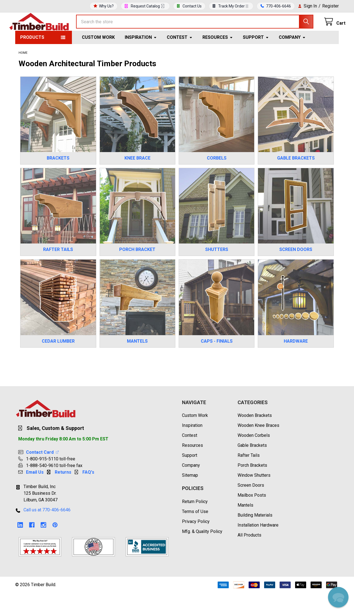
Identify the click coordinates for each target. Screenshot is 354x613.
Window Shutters (254, 495)
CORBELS (217, 178)
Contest (179, 57)
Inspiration (141, 57)
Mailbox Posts (252, 515)
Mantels (245, 525)
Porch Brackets (252, 485)
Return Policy (195, 521)
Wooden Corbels (254, 455)
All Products (249, 555)
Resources (217, 57)
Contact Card (42, 472)
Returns (63, 492)
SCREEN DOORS (295, 269)
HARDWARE (296, 361)
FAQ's (88, 492)
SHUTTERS (216, 269)
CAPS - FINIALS (217, 361)
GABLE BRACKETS (296, 178)
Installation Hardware (258, 545)
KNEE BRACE (137, 178)
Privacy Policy (196, 541)
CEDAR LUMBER (58, 361)
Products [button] (32, 57)
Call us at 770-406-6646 (47, 529)
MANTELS (137, 361)
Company (292, 57)
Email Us (35, 492)
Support (256, 57)
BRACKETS (58, 178)
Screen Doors (251, 505)
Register (330, 6)
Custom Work (98, 57)
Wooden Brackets (255, 435)
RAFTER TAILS (58, 269)
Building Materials (255, 535)
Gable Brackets (252, 465)
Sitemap (190, 495)
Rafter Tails (249, 475)
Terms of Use (195, 531)
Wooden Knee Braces (258, 445)
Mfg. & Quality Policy (202, 551)
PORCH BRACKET (137, 269)
